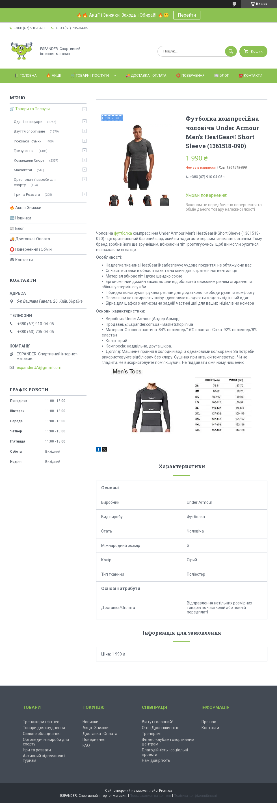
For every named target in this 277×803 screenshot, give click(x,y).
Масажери (23, 170)
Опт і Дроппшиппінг (160, 727)
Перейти (187, 15)
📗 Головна (25, 75)
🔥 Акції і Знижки (25, 207)
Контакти (210, 727)
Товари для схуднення (44, 727)
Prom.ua (165, 791)
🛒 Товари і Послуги (89, 75)
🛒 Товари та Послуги (30, 109)
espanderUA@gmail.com (39, 367)
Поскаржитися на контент (150, 796)
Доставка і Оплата (100, 733)
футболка (123, 233)
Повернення (94, 739)
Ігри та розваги (37, 750)
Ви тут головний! (157, 722)
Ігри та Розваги (27, 194)
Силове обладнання (41, 733)
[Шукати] (231, 51)
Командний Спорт (29, 160)
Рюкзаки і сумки (28, 141)
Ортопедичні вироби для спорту (35, 182)
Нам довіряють (156, 760)
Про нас (209, 722)
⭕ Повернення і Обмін (31, 249)
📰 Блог (221, 75)
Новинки (90, 722)
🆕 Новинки (20, 218)
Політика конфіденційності (195, 796)
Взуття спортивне (29, 131)
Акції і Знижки (96, 727)
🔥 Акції (53, 75)
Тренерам (151, 733)
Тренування (24, 151)
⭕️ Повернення (190, 75)
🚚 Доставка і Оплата (145, 75)
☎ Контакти (21, 260)
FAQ (86, 745)
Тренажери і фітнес (41, 722)
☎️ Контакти (250, 75)
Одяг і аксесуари (28, 122)
